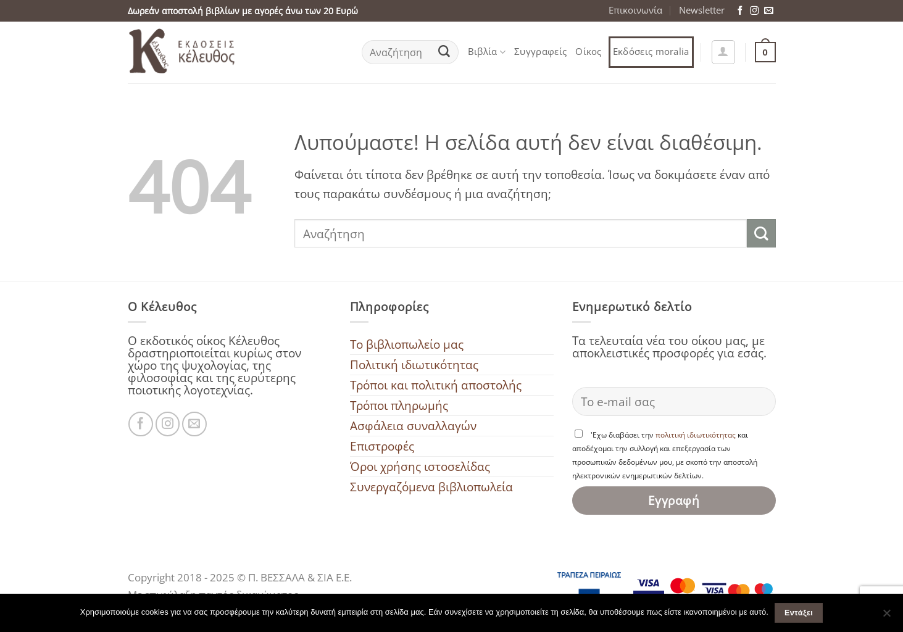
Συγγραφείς (540, 51)
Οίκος (588, 51)
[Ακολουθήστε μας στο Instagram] (754, 11)
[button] (723, 52)
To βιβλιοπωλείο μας (407, 344)
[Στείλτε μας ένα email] (768, 11)
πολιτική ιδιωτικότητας (695, 435)
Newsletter (702, 10)
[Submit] (443, 52)
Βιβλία (487, 51)
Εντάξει (798, 613)
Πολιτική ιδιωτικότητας (414, 364)
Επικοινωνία (635, 10)
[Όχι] (886, 616)
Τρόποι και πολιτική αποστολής (436, 384)
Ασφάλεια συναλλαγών (413, 425)
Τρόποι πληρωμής (399, 405)
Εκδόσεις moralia (651, 51)
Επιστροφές (382, 446)
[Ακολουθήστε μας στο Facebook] (740, 11)
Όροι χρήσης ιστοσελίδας (420, 466)
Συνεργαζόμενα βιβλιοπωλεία (431, 486)
